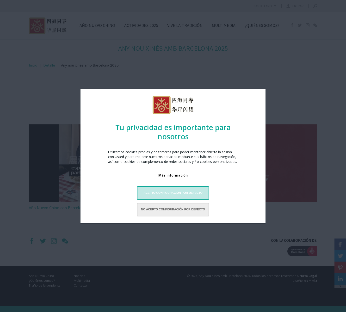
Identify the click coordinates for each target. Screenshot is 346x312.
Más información (173, 175)
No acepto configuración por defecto (173, 209)
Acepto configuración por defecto (173, 193)
